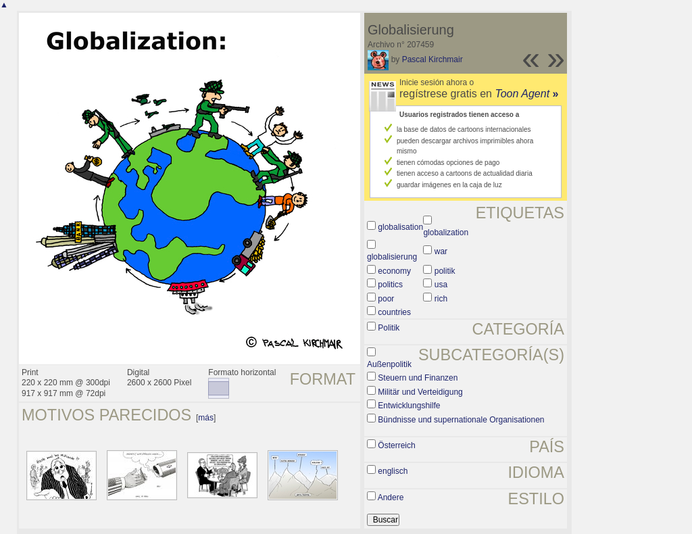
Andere (391, 497)
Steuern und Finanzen (418, 378)
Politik (388, 328)
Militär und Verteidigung (420, 392)
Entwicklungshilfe (409, 405)
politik (445, 271)
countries (394, 312)
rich (441, 299)
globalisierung (392, 257)
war (441, 251)
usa (441, 284)
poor (386, 299)
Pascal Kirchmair (432, 59)
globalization (445, 232)
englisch (392, 471)
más (206, 417)
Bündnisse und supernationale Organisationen (461, 419)
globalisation (400, 227)
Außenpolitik (389, 364)
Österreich (396, 445)
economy (394, 271)
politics (390, 284)
